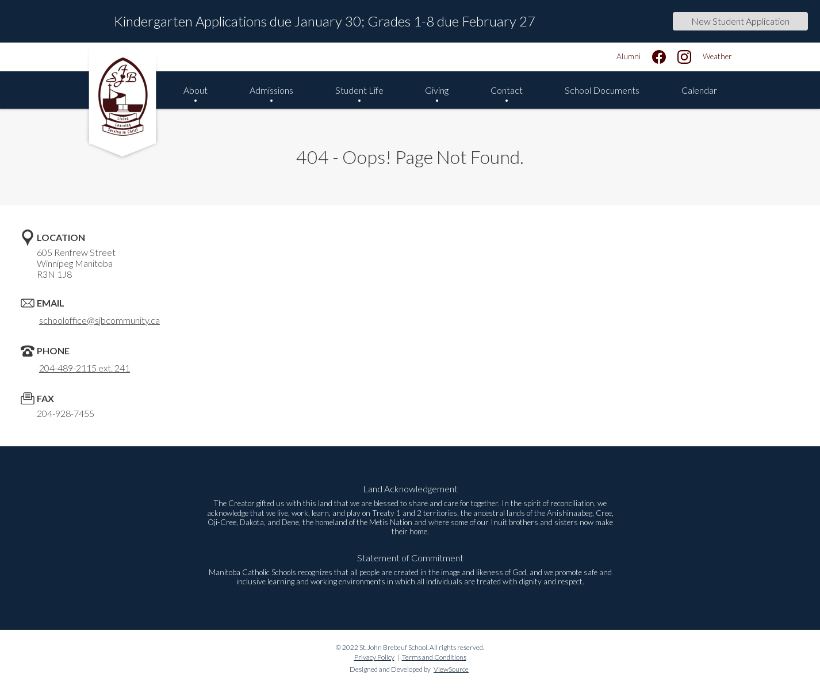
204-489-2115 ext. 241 (84, 367)
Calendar (699, 90)
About (195, 90)
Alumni (628, 56)
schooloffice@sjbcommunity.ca (99, 320)
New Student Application (740, 21)
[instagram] (684, 57)
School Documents (602, 90)
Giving (437, 90)
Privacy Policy (374, 657)
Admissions (271, 90)
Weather (717, 56)
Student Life (359, 90)
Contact (507, 90)
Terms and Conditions (434, 657)
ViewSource (451, 669)
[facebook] (659, 57)
